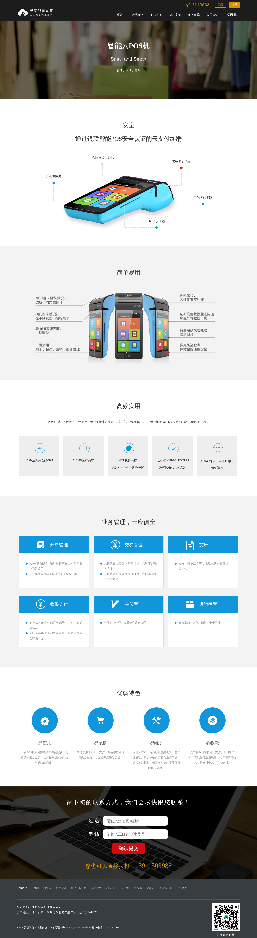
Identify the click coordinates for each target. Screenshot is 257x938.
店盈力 (150, 888)
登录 (220, 4)
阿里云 (47, 888)
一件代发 (182, 888)
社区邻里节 (165, 888)
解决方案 (157, 14)
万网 (36, 888)
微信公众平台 (79, 888)
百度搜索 (61, 888)
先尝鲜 (125, 888)
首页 (119, 14)
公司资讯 (231, 14)
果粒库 (138, 888)
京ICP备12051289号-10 (78, 927)
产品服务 (138, 14)
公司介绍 (212, 14)
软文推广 (111, 888)
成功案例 (175, 14)
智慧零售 (96, 888)
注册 (234, 4)
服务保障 (194, 14)
